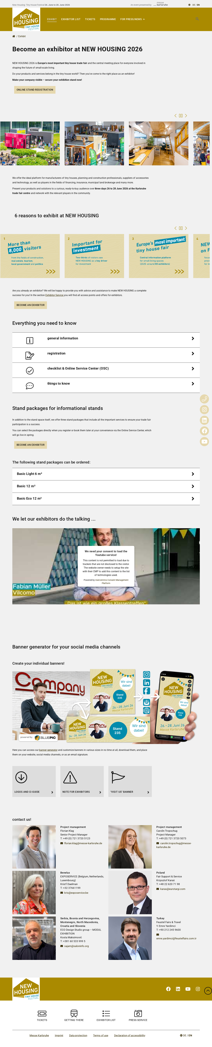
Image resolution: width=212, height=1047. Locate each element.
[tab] (106, 340)
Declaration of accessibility (129, 1035)
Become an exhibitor (31, 305)
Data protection (78, 1035)
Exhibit (52, 19)
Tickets (90, 19)
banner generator (48, 750)
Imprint (59, 1035)
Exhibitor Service (54, 295)
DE (193, 5)
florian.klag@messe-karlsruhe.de (81, 843)
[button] (106, 340)
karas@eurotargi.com (170, 888)
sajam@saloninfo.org (74, 946)
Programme (108, 19)
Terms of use (100, 1035)
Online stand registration (35, 89)
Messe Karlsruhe (39, 1035)
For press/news (131, 19)
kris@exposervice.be (74, 892)
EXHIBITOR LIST (70, 19)
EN (198, 5)
